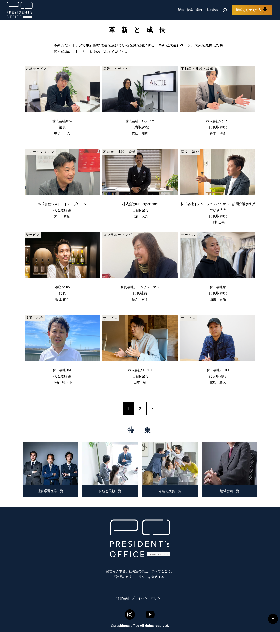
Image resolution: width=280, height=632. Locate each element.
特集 (190, 10)
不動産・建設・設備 (197, 68)
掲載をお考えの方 (248, 10)
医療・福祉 (190, 152)
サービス (33, 234)
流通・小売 (35, 318)
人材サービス (36, 68)
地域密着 (211, 10)
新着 (181, 10)
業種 (199, 10)
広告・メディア (116, 68)
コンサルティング (40, 152)
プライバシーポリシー (147, 598)
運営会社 (122, 598)
